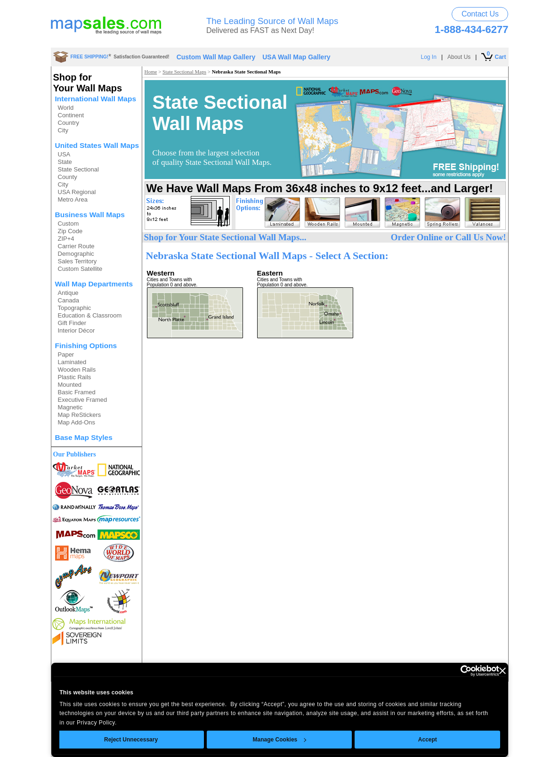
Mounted (70, 384)
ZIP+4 (66, 238)
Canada (69, 300)
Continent (71, 115)
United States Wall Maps (97, 145)
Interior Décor (76, 330)
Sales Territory (77, 261)
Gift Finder (72, 322)
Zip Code (70, 231)
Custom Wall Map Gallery (216, 57)
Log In (429, 57)
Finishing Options (86, 346)
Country (69, 122)
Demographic (76, 253)
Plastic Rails (74, 377)
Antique (68, 292)
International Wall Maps (96, 99)
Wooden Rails (77, 369)
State (65, 161)
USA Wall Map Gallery (296, 57)
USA (64, 154)
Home (151, 71)
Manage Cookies (279, 739)
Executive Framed (82, 399)
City (63, 130)
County (67, 176)
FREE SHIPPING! (90, 56)
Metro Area (73, 199)
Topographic (74, 307)
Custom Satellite (80, 268)
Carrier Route (76, 246)
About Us (458, 57)
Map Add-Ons (77, 422)
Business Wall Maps (90, 215)
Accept (427, 739)
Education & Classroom (90, 315)
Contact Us (480, 14)
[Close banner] (502, 670)
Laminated (72, 362)
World (66, 107)
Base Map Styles (84, 437)
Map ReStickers (79, 414)
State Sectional (78, 169)
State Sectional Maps (184, 71)
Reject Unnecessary (130, 739)
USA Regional (77, 191)
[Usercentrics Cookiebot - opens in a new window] (458, 670)
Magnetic (70, 407)
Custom (68, 223)
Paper (66, 354)
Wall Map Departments (94, 284)
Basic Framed (77, 392)
